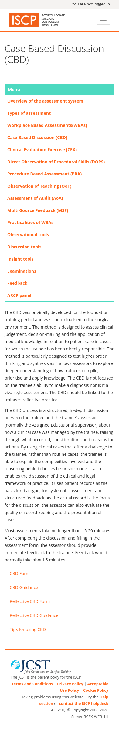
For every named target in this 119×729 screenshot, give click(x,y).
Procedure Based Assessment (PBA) (44, 174)
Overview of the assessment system (45, 101)
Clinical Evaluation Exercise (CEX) (42, 149)
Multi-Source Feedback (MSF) (37, 210)
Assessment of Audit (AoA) (35, 198)
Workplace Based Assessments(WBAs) (47, 125)
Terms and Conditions (32, 683)
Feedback (17, 283)
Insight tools (20, 259)
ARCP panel (19, 295)
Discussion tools (24, 247)
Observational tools (28, 234)
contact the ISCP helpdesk (83, 703)
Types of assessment (29, 113)
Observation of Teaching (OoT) (39, 186)
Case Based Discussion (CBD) (37, 137)
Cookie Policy (95, 690)
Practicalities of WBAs (30, 222)
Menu (14, 89)
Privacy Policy (70, 683)
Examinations (21, 271)
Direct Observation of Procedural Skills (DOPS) (56, 162)
